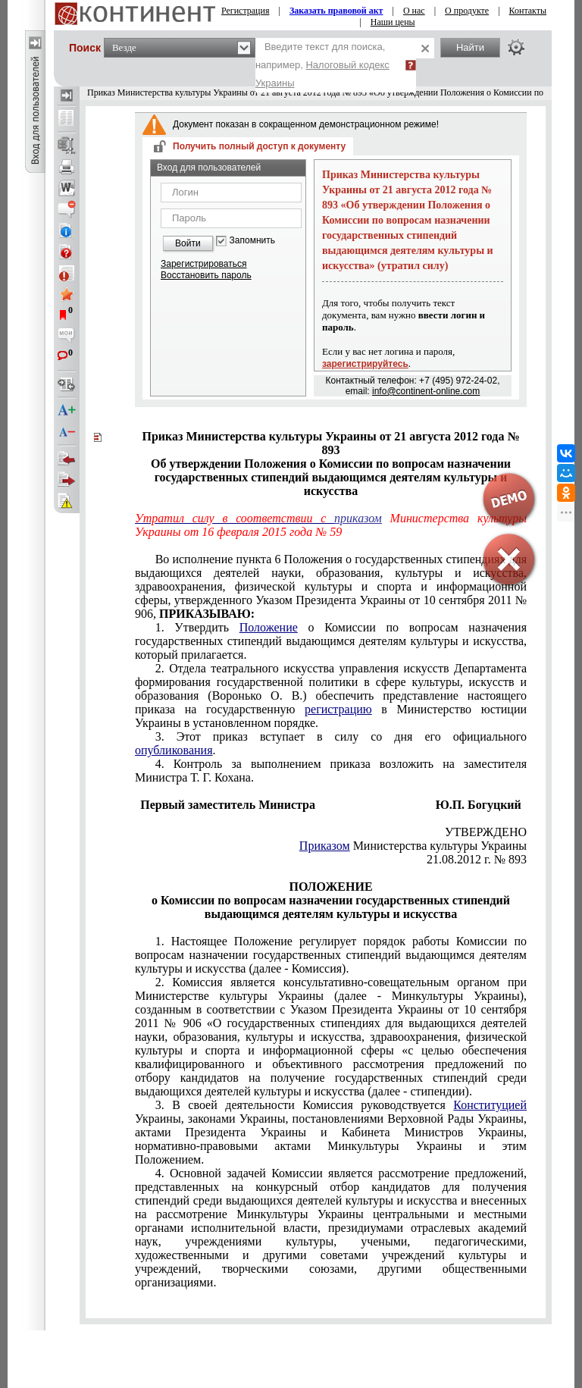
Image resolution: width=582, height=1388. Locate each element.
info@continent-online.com (426, 391)
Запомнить (252, 241)
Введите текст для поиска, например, (322, 65)
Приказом (324, 845)
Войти (188, 243)
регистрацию (338, 709)
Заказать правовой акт (336, 10)
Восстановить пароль (206, 275)
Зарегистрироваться (203, 263)
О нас (414, 10)
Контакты (528, 10)
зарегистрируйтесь (365, 364)
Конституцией (490, 1104)
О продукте (467, 10)
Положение (268, 627)
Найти (470, 47)
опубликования (174, 750)
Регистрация (245, 10)
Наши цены (393, 22)
